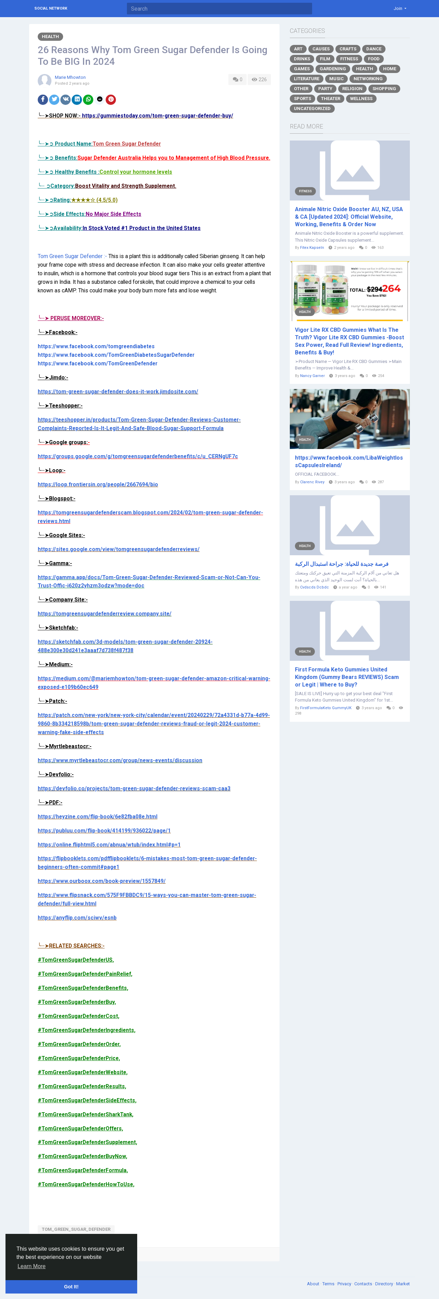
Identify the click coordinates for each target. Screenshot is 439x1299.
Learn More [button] (31, 1266)
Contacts (363, 1283)
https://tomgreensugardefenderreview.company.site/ (104, 614)
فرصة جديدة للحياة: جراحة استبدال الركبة (342, 564)
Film (325, 58)
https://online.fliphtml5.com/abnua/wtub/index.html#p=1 (109, 845)
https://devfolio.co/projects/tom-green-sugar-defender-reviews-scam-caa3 (134, 789)
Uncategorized (312, 108)
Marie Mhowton (70, 77)
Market (403, 1283)
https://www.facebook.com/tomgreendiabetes (96, 346)
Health (50, 36)
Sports (302, 98)
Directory (384, 1283)
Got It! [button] (71, 1286)
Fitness (349, 58)
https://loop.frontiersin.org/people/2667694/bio (98, 485)
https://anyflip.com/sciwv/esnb (77, 918)
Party (325, 88)
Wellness (361, 98)
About (313, 1283)
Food (374, 58)
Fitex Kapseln (312, 247)
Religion (352, 88)
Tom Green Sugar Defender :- (72, 256)
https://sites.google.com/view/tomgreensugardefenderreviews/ (119, 549)
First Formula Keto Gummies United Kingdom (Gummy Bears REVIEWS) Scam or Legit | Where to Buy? (347, 677)
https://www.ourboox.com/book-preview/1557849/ (102, 881)
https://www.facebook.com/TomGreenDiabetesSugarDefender (116, 355)
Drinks (302, 58)
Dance (373, 48)
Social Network (50, 8)
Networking (368, 78)
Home (389, 68)
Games (302, 68)
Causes (321, 48)
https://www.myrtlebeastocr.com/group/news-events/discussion (120, 760)
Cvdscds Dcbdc (314, 587)
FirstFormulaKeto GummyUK (326, 708)
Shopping (384, 88)
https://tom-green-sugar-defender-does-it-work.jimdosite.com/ (118, 392)
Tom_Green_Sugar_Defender (76, 1229)
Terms (328, 1283)
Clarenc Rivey (312, 482)
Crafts (348, 48)
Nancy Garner (312, 376)
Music (336, 78)
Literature (306, 78)
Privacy (344, 1283)
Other (301, 88)
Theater (330, 98)
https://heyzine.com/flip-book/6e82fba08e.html (97, 817)
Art (298, 48)
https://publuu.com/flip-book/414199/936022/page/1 (104, 831)
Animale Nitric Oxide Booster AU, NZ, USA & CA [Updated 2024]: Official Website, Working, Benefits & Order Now (349, 217)
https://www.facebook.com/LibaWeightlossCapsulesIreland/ (349, 461)
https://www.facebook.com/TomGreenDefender (97, 364)
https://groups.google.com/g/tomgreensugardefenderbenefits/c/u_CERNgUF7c (138, 456)
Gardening (333, 68)
